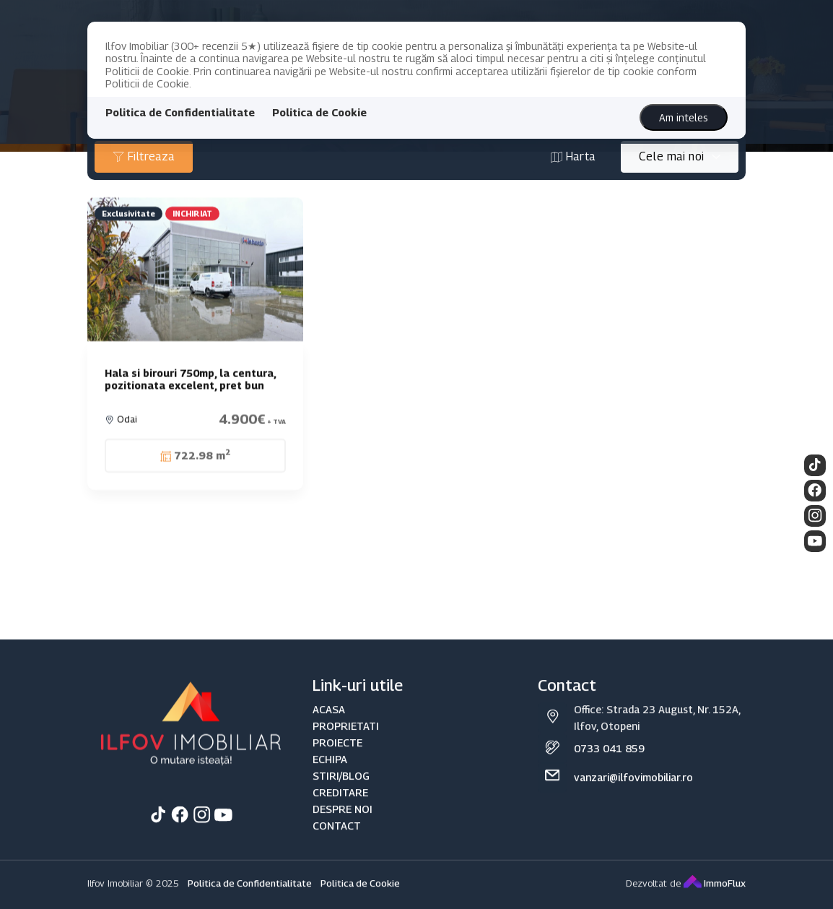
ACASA (329, 724)
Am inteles (683, 117)
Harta (573, 156)
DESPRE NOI (342, 824)
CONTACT (337, 841)
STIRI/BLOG (341, 790)
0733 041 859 (609, 763)
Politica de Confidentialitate (180, 112)
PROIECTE (337, 757)
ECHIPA (330, 773)
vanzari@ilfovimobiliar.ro (633, 792)
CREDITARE (340, 807)
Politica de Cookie (319, 112)
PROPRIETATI (346, 740)
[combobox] (679, 157)
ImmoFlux (715, 898)
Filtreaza (144, 156)
